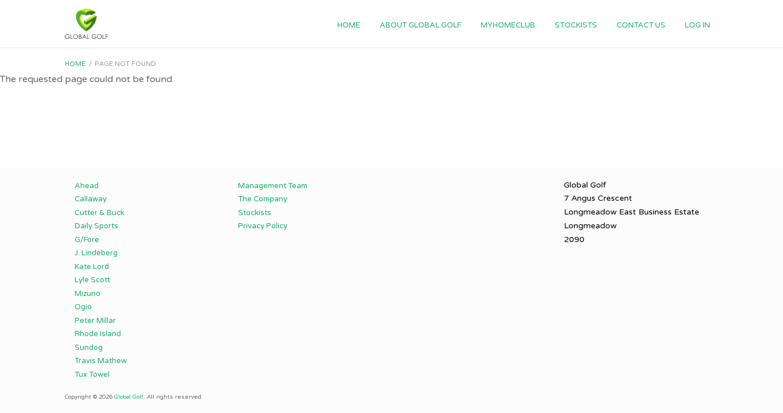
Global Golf (128, 396)
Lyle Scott (92, 280)
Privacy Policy (262, 226)
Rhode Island (98, 333)
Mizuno (87, 293)
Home (348, 25)
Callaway (91, 199)
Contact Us (641, 25)
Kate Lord (92, 266)
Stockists (576, 25)
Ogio (83, 306)
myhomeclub (508, 25)
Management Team (272, 185)
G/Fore (87, 239)
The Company (262, 199)
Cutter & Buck (99, 212)
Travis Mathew (101, 360)
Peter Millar (95, 320)
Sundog (89, 347)
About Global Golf (420, 25)
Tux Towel (92, 374)
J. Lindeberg (96, 253)
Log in (697, 25)
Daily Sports (96, 226)
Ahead (87, 185)
